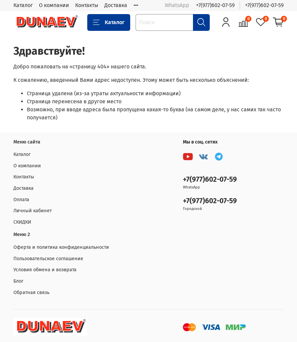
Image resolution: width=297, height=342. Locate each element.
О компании (54, 5)
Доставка (115, 5)
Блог (18, 281)
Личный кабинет (32, 211)
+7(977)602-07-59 (215, 5)
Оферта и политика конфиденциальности (61, 247)
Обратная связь (31, 292)
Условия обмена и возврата (45, 270)
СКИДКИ (22, 222)
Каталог (23, 5)
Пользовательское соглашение (48, 259)
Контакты (86, 5)
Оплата (21, 200)
